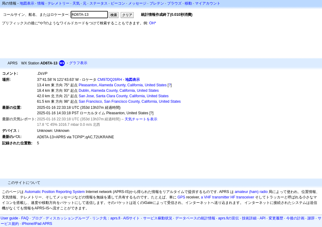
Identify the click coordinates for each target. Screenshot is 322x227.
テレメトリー (58, 3)
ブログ (37, 218)
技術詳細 (249, 218)
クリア (127, 15)
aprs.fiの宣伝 (228, 218)
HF (232, 197)
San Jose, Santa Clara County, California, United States (124, 96)
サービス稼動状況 (157, 218)
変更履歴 (276, 218)
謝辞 (311, 218)
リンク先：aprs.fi (106, 218)
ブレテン (156, 3)
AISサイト (131, 218)
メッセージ (137, 3)
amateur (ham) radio (251, 192)
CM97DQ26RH (110, 79)
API (262, 218)
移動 (188, 3)
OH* (152, 23)
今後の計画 (295, 218)
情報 (41, 3)
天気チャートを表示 (141, 119)
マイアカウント (207, 3)
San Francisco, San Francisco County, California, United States (130, 101)
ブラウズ (174, 3)
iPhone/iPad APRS (37, 224)
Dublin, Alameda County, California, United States (119, 90)
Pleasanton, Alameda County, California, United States (123, 85)
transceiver (245, 197)
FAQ (25, 218)
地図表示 (27, 3)
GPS (181, 197)
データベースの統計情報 (195, 218)
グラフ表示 (78, 63)
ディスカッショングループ (67, 218)
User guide (9, 218)
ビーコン (118, 3)
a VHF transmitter (215, 197)
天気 (76, 3)
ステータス (98, 3)
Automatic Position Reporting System (55, 192)
